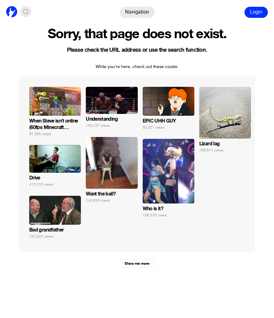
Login (256, 12)
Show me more (137, 263)
